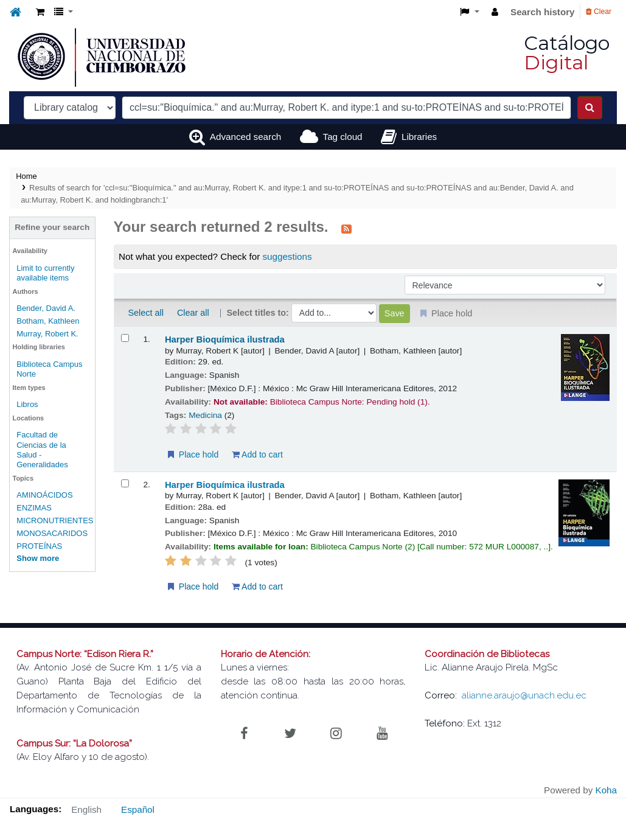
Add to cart (257, 454)
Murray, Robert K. (47, 333)
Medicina (205, 415)
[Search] (589, 107)
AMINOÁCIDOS (44, 495)
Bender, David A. (45, 308)
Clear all (193, 313)
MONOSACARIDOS (52, 533)
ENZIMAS (34, 507)
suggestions (286, 256)
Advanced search (245, 136)
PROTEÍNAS (39, 546)
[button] (40, 12)
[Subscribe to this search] (346, 228)
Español (138, 809)
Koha (606, 790)
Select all (146, 313)
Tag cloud (343, 136)
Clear (598, 11)
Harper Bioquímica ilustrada (225, 339)
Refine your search (52, 227)
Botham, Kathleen (47, 320)
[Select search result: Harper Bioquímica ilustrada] (125, 338)
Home (26, 176)
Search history (542, 12)
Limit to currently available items (45, 272)
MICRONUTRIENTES (54, 520)
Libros (27, 404)
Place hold (191, 454)
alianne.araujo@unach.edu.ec (524, 695)
